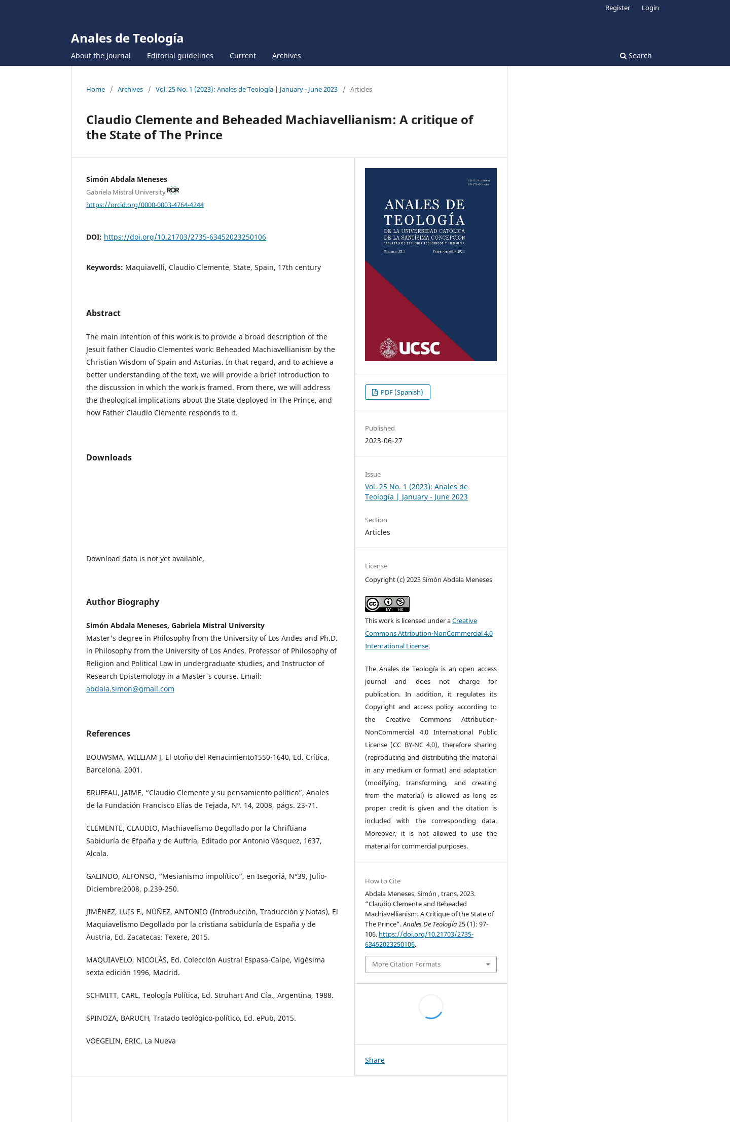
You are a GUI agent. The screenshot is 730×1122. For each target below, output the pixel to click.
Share (375, 1060)
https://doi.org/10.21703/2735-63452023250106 (185, 237)
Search (636, 55)
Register (617, 7)
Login (650, 7)
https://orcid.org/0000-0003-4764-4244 (145, 204)
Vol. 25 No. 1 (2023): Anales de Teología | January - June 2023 (247, 89)
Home (95, 89)
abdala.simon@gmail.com (130, 688)
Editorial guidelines (180, 55)
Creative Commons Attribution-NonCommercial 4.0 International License (429, 633)
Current (243, 55)
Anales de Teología (127, 37)
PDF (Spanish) (401, 392)
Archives (286, 55)
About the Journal (101, 55)
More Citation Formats (406, 964)
